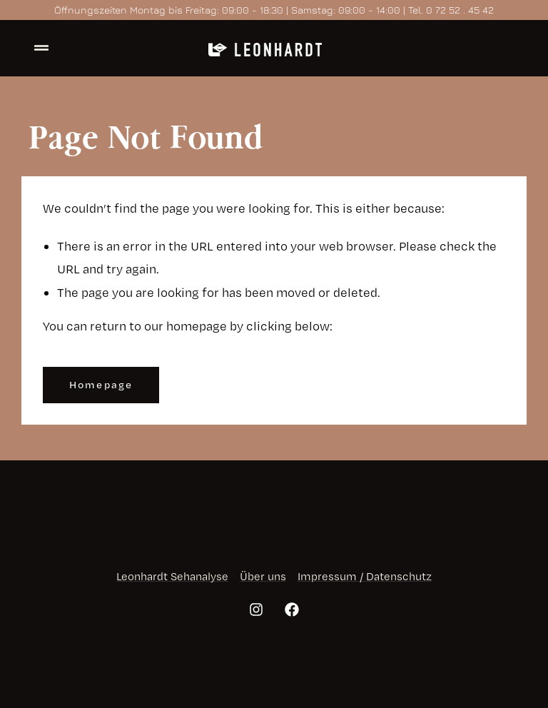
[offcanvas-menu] (41, 48)
